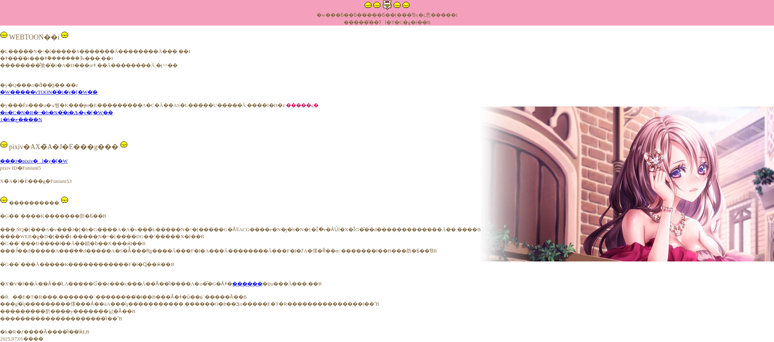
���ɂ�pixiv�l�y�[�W (34, 161)
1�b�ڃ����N (21, 119)
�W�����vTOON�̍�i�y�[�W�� (49, 92)
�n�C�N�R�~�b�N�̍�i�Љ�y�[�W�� (56, 112)
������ (247, 284)
